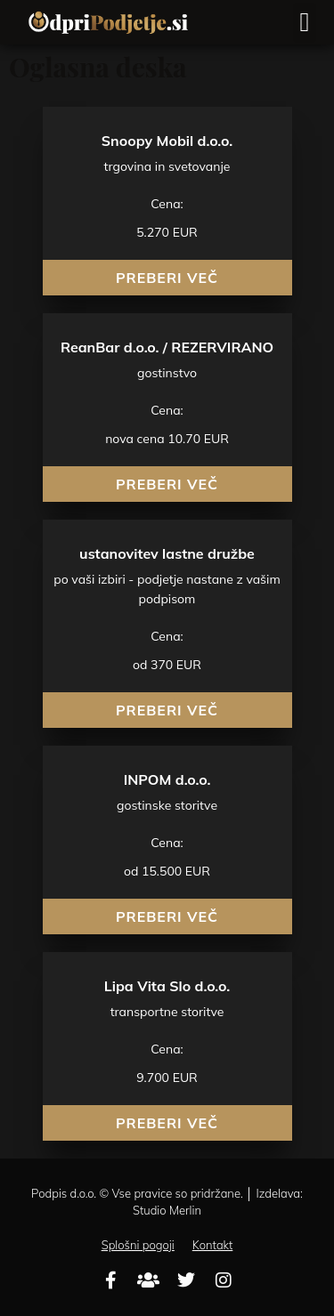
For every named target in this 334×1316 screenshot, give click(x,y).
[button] (304, 23)
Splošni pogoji (138, 1245)
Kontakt (212, 1245)
